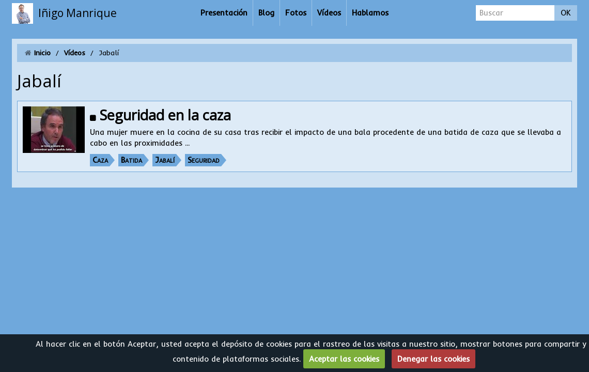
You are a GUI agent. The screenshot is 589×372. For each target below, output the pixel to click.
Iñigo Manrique (77, 13)
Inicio (42, 53)
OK (566, 13)
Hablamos (370, 13)
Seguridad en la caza (165, 115)
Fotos (295, 13)
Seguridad (204, 160)
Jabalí (165, 160)
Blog (266, 13)
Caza (100, 160)
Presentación (223, 13)
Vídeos (329, 13)
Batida (131, 160)
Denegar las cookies (433, 359)
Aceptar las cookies (344, 359)
